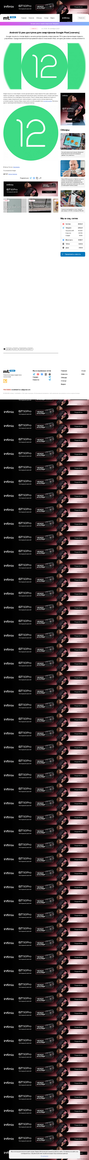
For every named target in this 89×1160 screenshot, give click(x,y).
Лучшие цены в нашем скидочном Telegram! (44, 24)
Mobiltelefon (16, 167)
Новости (34, 28)
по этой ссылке (47, 101)
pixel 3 (15, 349)
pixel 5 (30, 349)
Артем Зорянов (12, 174)
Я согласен (44, 1156)
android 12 (22, 349)
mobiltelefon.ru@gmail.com (20, 390)
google (8, 349)
